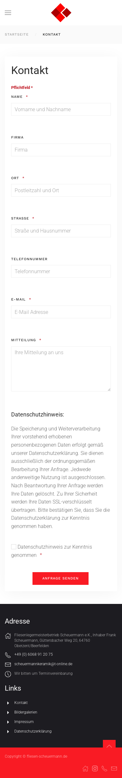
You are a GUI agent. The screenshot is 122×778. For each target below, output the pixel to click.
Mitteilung (23, 340)
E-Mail (18, 299)
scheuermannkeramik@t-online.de (43, 664)
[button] (8, 12)
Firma (17, 137)
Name (17, 97)
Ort (15, 178)
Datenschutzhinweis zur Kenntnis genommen (51, 551)
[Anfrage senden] (60, 578)
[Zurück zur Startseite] (61, 12)
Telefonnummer (29, 259)
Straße (20, 218)
